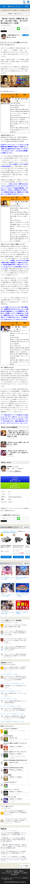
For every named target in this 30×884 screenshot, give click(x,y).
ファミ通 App (6, 2)
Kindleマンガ (21, 531)
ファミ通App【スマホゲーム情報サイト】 (10, 10)
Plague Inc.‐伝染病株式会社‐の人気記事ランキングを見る (13, 721)
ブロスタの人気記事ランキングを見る (9, 698)
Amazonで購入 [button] (6, 557)
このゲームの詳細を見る (15, 471)
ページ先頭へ (25, 865)
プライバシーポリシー (7, 872)
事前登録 (10, 13)
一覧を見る (26, 527)
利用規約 (15, 871)
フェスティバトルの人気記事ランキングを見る (11, 706)
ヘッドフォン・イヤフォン (8, 531)
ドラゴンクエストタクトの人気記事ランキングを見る (12, 713)
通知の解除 (16, 872)
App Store (15, 479)
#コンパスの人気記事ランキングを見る (9, 674)
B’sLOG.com (14, 874)
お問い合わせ (9, 871)
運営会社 (21, 871)
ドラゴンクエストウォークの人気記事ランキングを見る (13, 683)
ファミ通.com (23, 872)
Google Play (15, 485)
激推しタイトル (18, 13)
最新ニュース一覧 (26, 10)
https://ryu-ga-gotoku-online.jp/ (14, 496)
